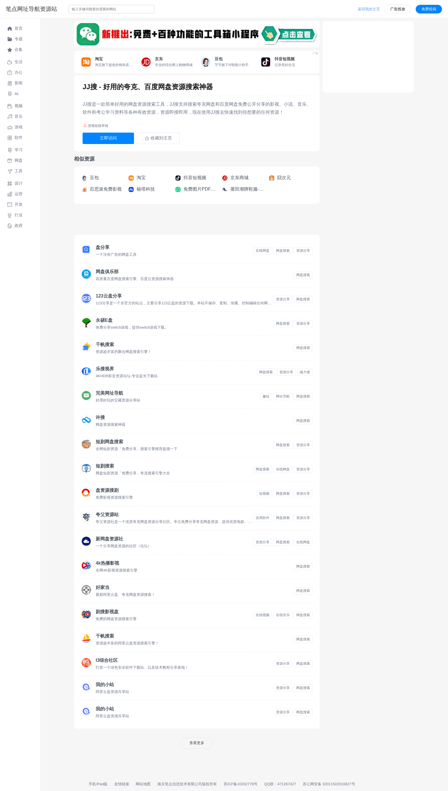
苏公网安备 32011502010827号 (329, 784)
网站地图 (143, 784)
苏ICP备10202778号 (241, 784)
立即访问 (108, 137)
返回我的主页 (369, 9)
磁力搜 (305, 372)
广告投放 (397, 9)
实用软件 (262, 518)
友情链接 (121, 784)
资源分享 (303, 251)
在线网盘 (262, 251)
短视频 (264, 494)
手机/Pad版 (98, 784)
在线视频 (262, 615)
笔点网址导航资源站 (31, 9)
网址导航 (283, 396)
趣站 (266, 396)
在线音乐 (283, 615)
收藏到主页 (158, 138)
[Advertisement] (178, 221)
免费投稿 (428, 9)
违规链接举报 (95, 126)
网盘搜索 (283, 251)
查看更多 (196, 743)
